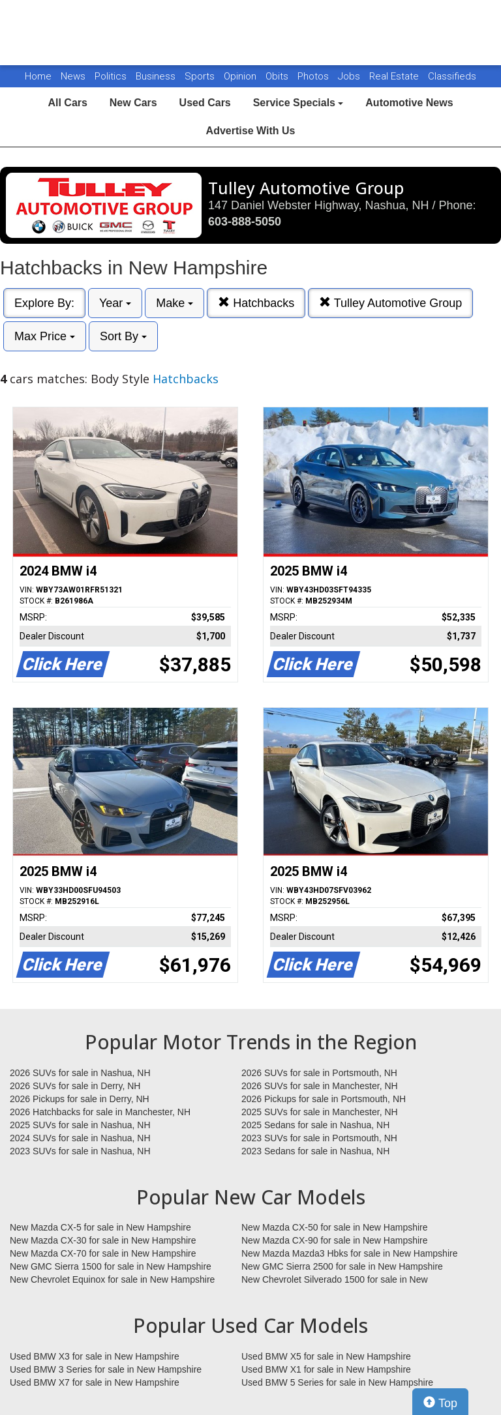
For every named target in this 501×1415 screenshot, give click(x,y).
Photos (314, 76)
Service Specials (298, 102)
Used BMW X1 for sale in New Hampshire (326, 1369)
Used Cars (205, 102)
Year (115, 303)
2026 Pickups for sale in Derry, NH (79, 1099)
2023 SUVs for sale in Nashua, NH (80, 1151)
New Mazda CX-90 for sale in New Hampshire (334, 1240)
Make (174, 303)
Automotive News (409, 102)
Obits (278, 76)
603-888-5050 (244, 221)
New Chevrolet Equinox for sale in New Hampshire (112, 1279)
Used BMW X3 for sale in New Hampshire (94, 1356)
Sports (201, 76)
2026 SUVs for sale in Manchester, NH (319, 1086)
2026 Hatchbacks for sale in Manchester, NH (100, 1112)
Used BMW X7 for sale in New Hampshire (94, 1382)
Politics (111, 76)
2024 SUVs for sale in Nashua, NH (80, 1138)
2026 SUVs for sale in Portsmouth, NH (319, 1073)
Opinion (241, 76)
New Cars (133, 102)
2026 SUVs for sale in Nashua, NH (80, 1073)
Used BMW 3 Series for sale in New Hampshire (106, 1369)
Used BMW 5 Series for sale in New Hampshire (337, 1382)
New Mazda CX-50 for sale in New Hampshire (334, 1227)
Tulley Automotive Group (390, 303)
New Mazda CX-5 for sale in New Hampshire (100, 1227)
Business (157, 76)
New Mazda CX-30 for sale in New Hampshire (103, 1240)
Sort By (123, 336)
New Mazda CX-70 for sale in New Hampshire (103, 1253)
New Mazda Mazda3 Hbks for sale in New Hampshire (349, 1253)
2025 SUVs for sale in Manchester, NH (319, 1112)
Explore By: (44, 303)
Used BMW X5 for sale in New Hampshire (326, 1356)
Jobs (350, 76)
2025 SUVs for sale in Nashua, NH (80, 1125)
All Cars (67, 102)
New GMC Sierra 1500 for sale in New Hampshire (110, 1266)
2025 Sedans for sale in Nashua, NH (315, 1125)
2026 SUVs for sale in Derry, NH (75, 1086)
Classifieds (452, 76)
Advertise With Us (251, 130)
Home (38, 76)
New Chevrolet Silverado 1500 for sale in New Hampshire (334, 1280)
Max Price (44, 336)
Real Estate (395, 76)
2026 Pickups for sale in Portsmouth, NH (323, 1099)
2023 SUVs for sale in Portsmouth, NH (319, 1138)
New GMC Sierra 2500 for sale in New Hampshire (342, 1266)
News (73, 76)
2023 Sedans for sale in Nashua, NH (315, 1151)
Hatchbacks (256, 303)
